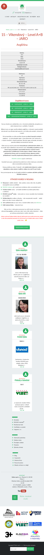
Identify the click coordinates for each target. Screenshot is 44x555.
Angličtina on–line (23, 16)
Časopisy (16, 445)
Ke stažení (33, 16)
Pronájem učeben (19, 442)
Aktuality (13, 16)
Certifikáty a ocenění (19, 427)
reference (38, 202)
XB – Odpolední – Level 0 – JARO (22, 108)
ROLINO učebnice (17, 158)
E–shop (7, 16)
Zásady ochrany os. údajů (21, 465)
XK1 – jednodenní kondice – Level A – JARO (22, 116)
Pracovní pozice (18, 463)
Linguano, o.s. (17, 429)
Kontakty (22, 19)
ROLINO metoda (19, 422)
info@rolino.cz (28, 12)
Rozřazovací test (18, 425)
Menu (22, 23)
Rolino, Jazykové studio (25, 497)
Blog (38, 16)
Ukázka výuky (18, 440)
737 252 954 (18, 12)
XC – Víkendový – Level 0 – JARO (22, 112)
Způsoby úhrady (18, 447)
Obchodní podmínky (19, 438)
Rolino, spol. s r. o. (11, 29)
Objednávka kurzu (22, 227)
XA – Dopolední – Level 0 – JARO (22, 104)
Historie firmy (18, 460)
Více (21, 280)
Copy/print (17, 458)
